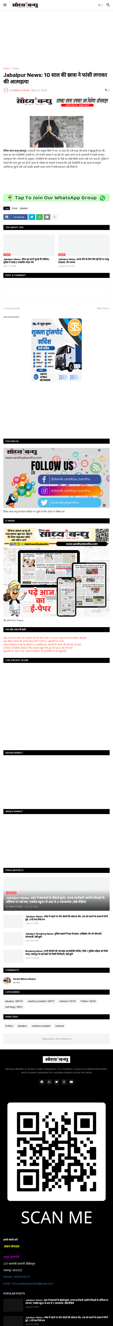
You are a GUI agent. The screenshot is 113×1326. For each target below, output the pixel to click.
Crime (15, 68)
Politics (88, 1001)
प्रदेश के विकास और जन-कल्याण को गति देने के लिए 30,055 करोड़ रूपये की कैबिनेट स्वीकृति (44, 638)
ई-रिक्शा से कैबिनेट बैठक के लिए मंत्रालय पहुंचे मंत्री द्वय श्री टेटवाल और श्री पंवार (38, 647)
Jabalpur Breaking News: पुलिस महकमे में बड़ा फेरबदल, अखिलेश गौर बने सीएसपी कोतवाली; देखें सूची (63, 935)
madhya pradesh (41, 1001)
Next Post (102, 308)
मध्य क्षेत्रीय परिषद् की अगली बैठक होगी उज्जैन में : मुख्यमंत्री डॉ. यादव (33, 641)
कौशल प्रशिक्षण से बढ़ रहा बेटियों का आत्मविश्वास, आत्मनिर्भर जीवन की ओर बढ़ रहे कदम (42, 644)
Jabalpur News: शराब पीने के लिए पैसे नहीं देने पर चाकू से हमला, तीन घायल (83, 261)
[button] (4, 5)
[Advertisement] (56, 38)
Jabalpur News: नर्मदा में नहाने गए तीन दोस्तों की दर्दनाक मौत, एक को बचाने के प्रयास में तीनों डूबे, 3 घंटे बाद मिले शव (66, 918)
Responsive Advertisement (56, 1038)
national (67, 1001)
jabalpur (24, 208)
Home (6, 68)
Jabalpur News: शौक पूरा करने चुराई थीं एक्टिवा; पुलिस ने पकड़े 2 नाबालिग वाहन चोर (26, 261)
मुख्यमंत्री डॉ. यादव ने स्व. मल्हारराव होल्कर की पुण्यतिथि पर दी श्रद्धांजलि (34, 651)
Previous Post (12, 308)
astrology (13, 1007)
